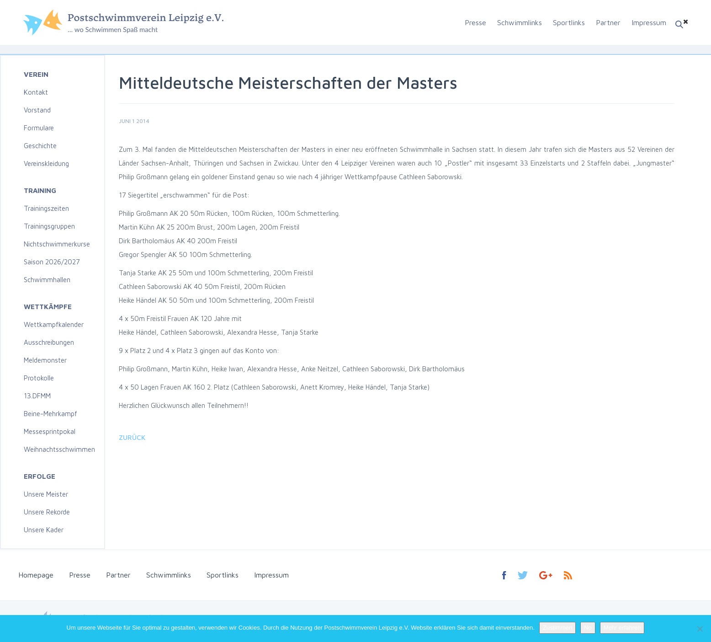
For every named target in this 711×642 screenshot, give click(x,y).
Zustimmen (557, 627)
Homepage (35, 575)
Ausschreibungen (49, 342)
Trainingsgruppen (49, 226)
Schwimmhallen (47, 280)
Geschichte (40, 146)
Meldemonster (45, 360)
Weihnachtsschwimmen (59, 449)
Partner (608, 22)
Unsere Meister (46, 494)
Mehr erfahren (622, 627)
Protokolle (39, 378)
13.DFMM (37, 396)
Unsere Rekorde (47, 512)
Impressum (648, 22)
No (588, 627)
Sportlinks (569, 22)
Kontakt (36, 92)
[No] (699, 628)
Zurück (132, 437)
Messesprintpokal (49, 431)
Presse (475, 22)
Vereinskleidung (46, 163)
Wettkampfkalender (54, 324)
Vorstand (37, 110)
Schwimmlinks (519, 22)
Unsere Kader (44, 530)
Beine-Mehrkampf (50, 413)
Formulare (39, 128)
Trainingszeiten (46, 208)
